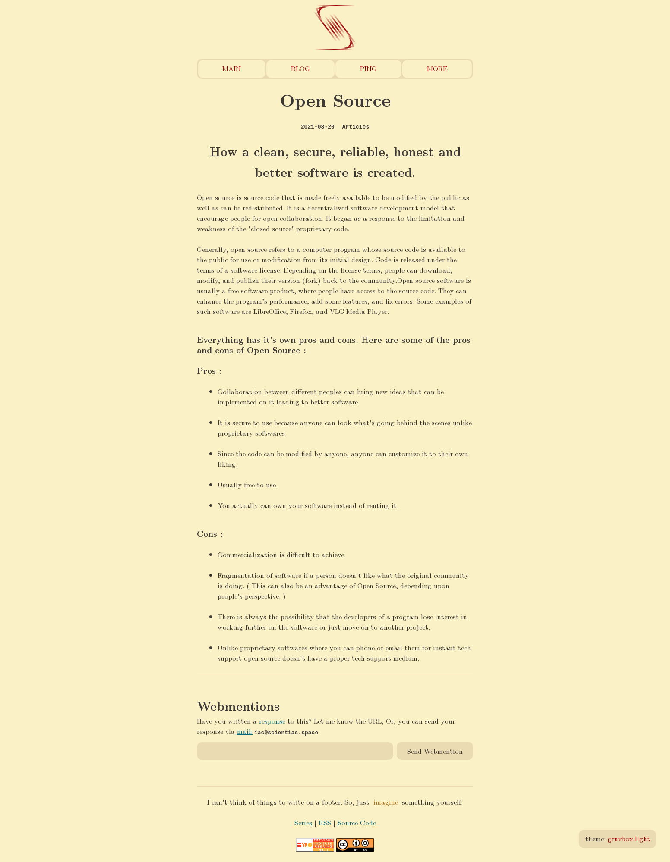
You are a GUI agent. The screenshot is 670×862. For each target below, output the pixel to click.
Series (303, 823)
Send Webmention (435, 750)
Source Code (357, 823)
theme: (617, 838)
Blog (300, 68)
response (272, 721)
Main (231, 68)
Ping (368, 68)
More (437, 68)
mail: (245, 731)
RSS (325, 823)
